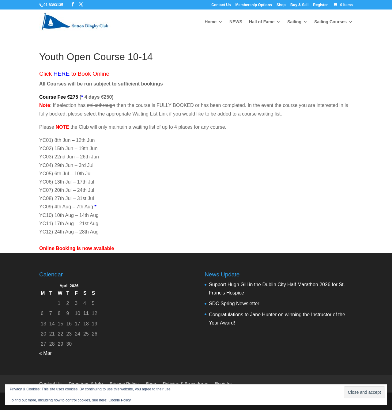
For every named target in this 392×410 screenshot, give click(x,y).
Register (320, 5)
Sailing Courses (330, 22)
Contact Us (221, 5)
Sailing (294, 22)
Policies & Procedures (185, 383)
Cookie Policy (119, 400)
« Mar (45, 353)
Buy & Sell (299, 5)
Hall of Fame (261, 22)
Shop (281, 5)
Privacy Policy (124, 383)
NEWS (235, 22)
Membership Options (254, 5)
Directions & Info (86, 383)
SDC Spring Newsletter (234, 303)
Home (211, 22)
